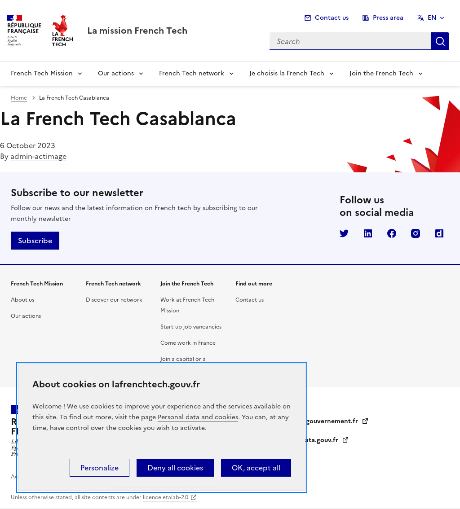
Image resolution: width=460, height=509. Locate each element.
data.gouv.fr (325, 440)
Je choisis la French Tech (286, 73)
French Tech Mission (42, 73)
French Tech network (191, 73)
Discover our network (114, 300)
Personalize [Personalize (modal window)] (99, 467)
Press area (388, 17)
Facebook (392, 233)
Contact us (332, 17)
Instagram (416, 233)
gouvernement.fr (337, 421)
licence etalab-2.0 (165, 497)
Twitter (344, 233)
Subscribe (35, 240)
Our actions (116, 73)
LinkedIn (368, 233)
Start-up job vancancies (190, 327)
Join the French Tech (381, 73)
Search (440, 41)
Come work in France (188, 343)
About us (22, 300)
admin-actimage (38, 156)
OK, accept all (256, 467)
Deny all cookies (175, 467)
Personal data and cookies (198, 417)
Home (19, 98)
